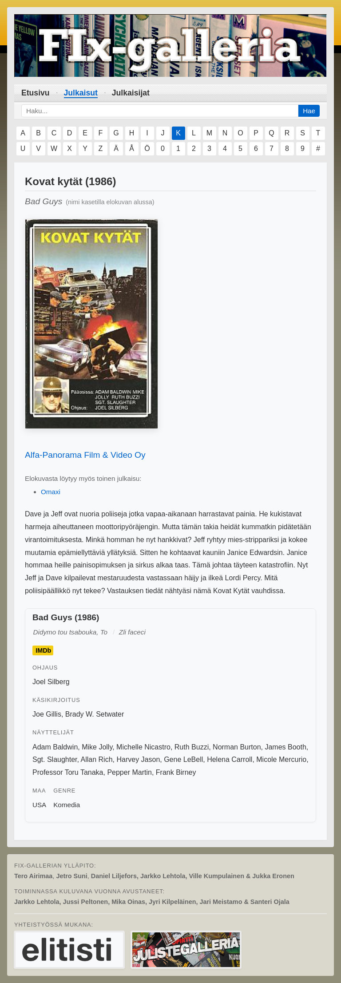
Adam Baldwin (55, 747)
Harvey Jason (138, 759)
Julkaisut (81, 92)
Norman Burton (237, 747)
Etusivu (35, 92)
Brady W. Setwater (94, 714)
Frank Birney (176, 772)
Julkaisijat (131, 92)
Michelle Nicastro (143, 747)
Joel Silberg (51, 682)
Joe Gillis (46, 714)
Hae (309, 111)
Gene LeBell (183, 759)
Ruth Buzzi (191, 747)
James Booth (285, 747)
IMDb (43, 650)
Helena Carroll (229, 759)
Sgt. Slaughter (54, 759)
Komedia (66, 805)
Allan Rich (97, 759)
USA (39, 805)
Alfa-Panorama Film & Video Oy (85, 455)
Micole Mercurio (281, 759)
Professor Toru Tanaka (67, 772)
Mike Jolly (97, 747)
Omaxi (50, 491)
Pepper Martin (129, 772)
